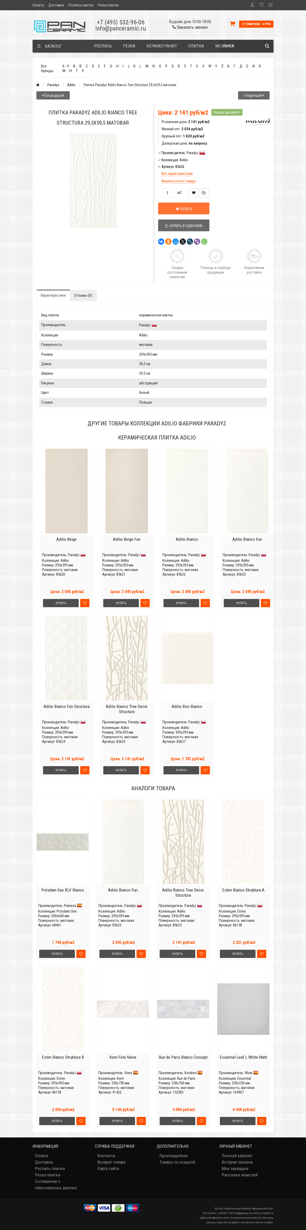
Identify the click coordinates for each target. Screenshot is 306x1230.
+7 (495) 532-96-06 (121, 22)
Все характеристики (177, 173)
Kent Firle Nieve (122, 1057)
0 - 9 (66, 66)
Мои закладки (235, 1168)
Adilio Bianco (187, 539)
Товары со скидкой (177, 1162)
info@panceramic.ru (120, 28)
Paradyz (53, 85)
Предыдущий (53, 95)
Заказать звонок (190, 27)
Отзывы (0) (83, 295)
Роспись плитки (81, 5)
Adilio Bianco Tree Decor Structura (127, 709)
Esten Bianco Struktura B (63, 1057)
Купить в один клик (183, 226)
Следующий (254, 95)
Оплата (38, 5)
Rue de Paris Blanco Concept (183, 1057)
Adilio (71, 85)
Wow (248, 1073)
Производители (173, 1155)
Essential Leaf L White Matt (243, 1057)
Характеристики (53, 295)
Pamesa (70, 905)
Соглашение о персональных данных (56, 1184)
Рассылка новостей (240, 1174)
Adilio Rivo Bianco (187, 706)
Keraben (191, 1073)
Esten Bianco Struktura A (243, 890)
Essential (244, 1078)
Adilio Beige (66, 539)
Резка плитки (108, 5)
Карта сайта (108, 1168)
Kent (120, 1078)
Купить (184, 209)
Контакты (106, 1155)
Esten (241, 911)
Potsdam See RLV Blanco (62, 890)
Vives (128, 1073)
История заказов (237, 1162)
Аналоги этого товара (178, 181)
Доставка (56, 5)
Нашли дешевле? (226, 112)
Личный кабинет (237, 1155)
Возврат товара (111, 1162)
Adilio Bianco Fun (247, 539)
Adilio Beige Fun (126, 539)
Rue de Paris (186, 1078)
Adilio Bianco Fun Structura (67, 706)
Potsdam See (67, 911)
